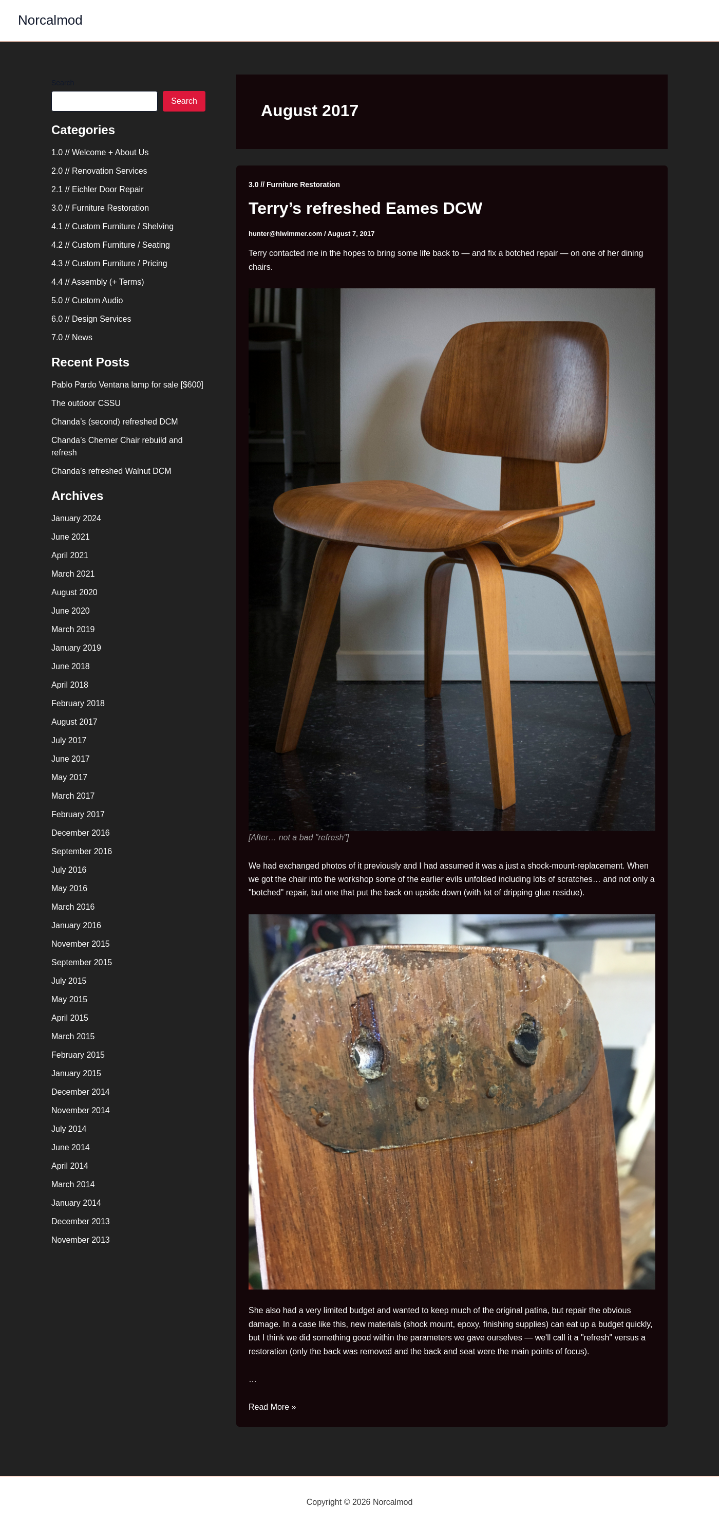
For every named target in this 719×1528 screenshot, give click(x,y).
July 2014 (69, 1129)
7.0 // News (71, 337)
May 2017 (69, 777)
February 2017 (78, 814)
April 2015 (69, 1018)
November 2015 (80, 944)
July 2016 (69, 870)
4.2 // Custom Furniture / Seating (110, 245)
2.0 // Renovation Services (99, 171)
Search (62, 83)
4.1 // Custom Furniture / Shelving (112, 226)
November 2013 (80, 1240)
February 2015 (78, 1055)
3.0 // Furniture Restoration (100, 208)
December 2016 (80, 833)
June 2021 (70, 536)
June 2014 (70, 1147)
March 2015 (73, 1036)
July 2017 (69, 740)
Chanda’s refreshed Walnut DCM (111, 471)
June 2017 (70, 758)
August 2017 (74, 721)
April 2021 (69, 555)
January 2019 (76, 647)
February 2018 (78, 703)
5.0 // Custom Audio (87, 300)
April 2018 (69, 684)
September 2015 (81, 962)
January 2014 (76, 1203)
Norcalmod (50, 20)
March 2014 (73, 1184)
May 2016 (69, 888)
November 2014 (80, 1110)
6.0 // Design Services (91, 319)
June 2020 (70, 610)
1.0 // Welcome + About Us (100, 152)
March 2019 (73, 629)
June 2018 (70, 666)
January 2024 (76, 518)
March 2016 (73, 907)
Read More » (272, 1407)
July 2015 (69, 981)
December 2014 (80, 1092)
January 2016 (76, 925)
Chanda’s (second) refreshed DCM (114, 421)
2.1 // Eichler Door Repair (97, 189)
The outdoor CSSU (86, 403)
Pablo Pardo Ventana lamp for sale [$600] (127, 384)
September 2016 (81, 851)
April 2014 (69, 1166)
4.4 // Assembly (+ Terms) (97, 282)
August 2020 (74, 592)
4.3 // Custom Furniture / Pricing (109, 263)
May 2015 (69, 999)
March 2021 (73, 573)
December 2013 (80, 1221)
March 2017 (73, 795)
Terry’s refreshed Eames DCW (365, 208)
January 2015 (76, 1073)
